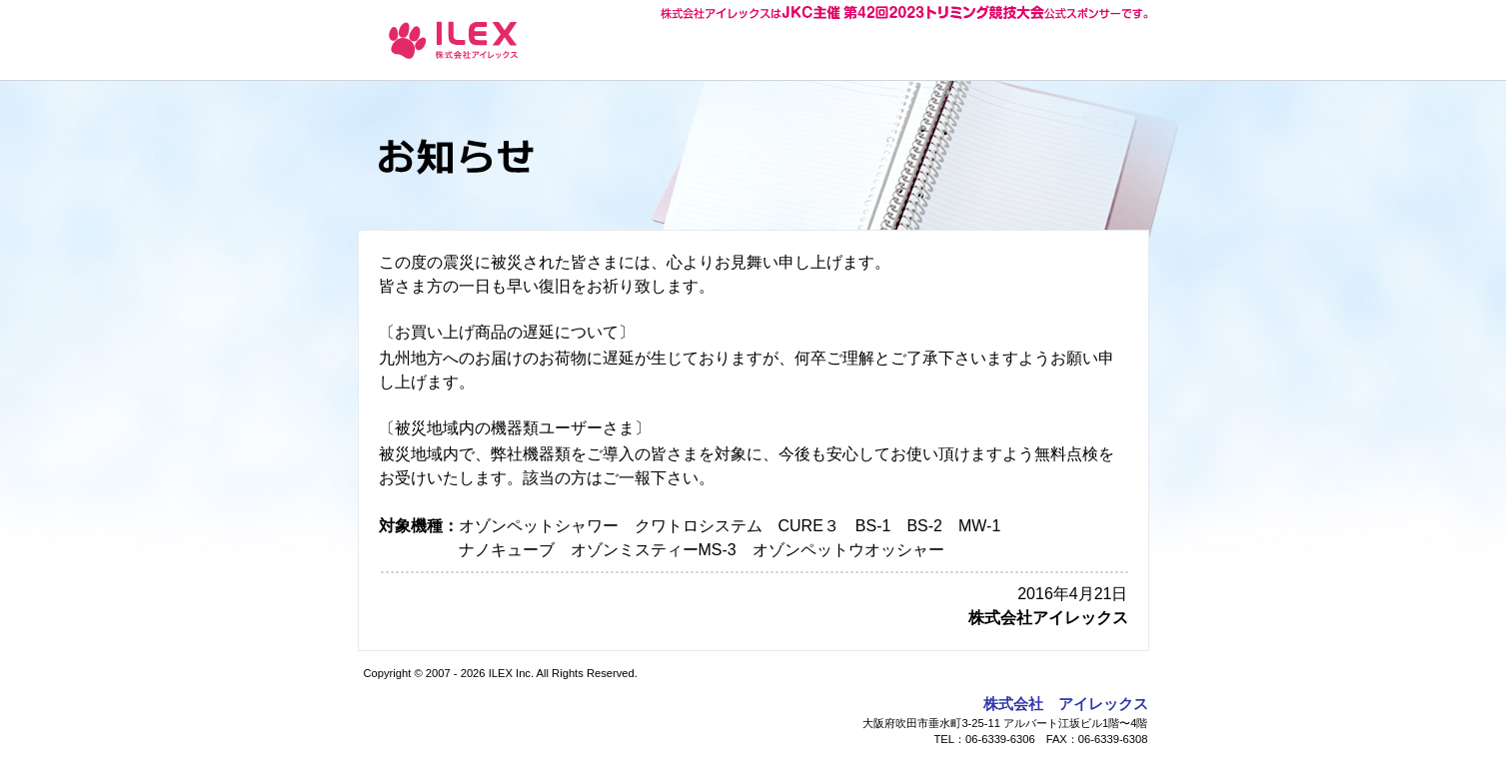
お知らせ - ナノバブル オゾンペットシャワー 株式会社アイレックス (454, 39)
